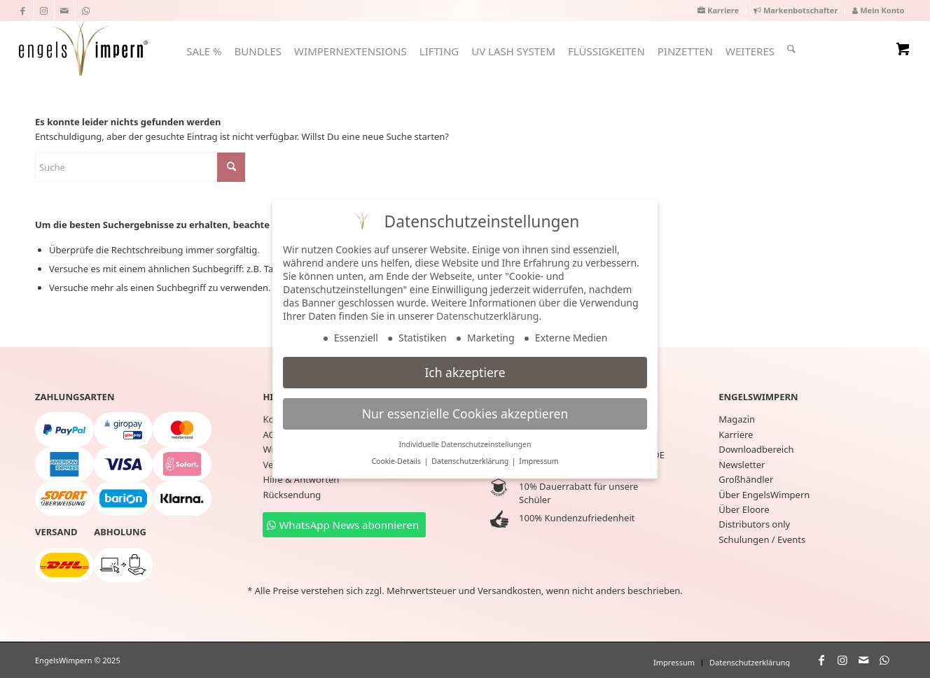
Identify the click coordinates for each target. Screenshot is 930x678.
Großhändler (746, 479)
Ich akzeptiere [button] (464, 372)
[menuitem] (718, 11)
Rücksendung (292, 494)
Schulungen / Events (762, 539)
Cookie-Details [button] (396, 461)
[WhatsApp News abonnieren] (344, 524)
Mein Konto (878, 10)
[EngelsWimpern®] (83, 46)
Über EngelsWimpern (764, 494)
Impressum (538, 461)
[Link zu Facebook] (23, 10)
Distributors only (754, 524)
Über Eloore (744, 509)
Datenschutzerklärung (487, 316)
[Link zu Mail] (65, 10)
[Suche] (791, 49)
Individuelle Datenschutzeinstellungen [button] (465, 444)
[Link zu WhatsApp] (86, 10)
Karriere (718, 10)
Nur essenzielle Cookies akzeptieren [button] (465, 413)
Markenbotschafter (796, 10)
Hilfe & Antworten (301, 479)
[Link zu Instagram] (44, 10)
